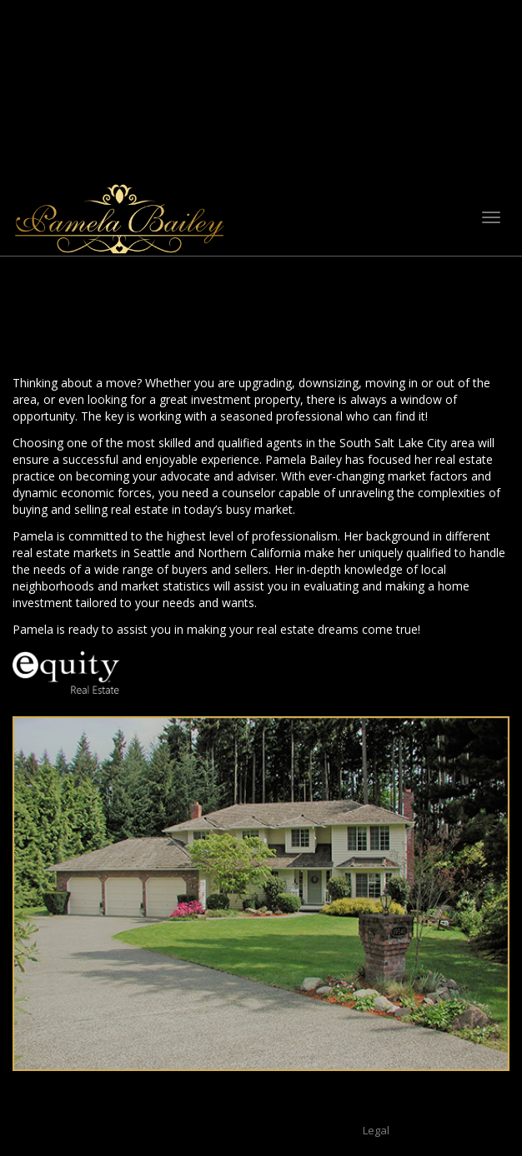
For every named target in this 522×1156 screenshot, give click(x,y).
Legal (376, 1130)
